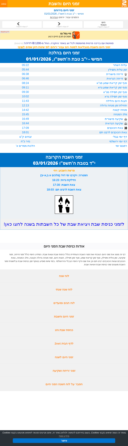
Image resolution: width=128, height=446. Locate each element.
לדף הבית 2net (64, 343)
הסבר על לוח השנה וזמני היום (64, 384)
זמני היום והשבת (64, 316)
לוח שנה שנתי (64, 289)
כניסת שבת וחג (64, 330)
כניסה (3, 3)
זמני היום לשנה (64, 357)
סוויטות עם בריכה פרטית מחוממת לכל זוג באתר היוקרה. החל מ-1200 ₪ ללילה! (64, 43)
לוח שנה (64, 276)
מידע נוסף (64, 436)
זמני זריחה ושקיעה (64, 370)
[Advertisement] (64, 413)
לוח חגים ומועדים (64, 303)
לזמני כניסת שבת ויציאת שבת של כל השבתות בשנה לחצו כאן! (64, 224)
